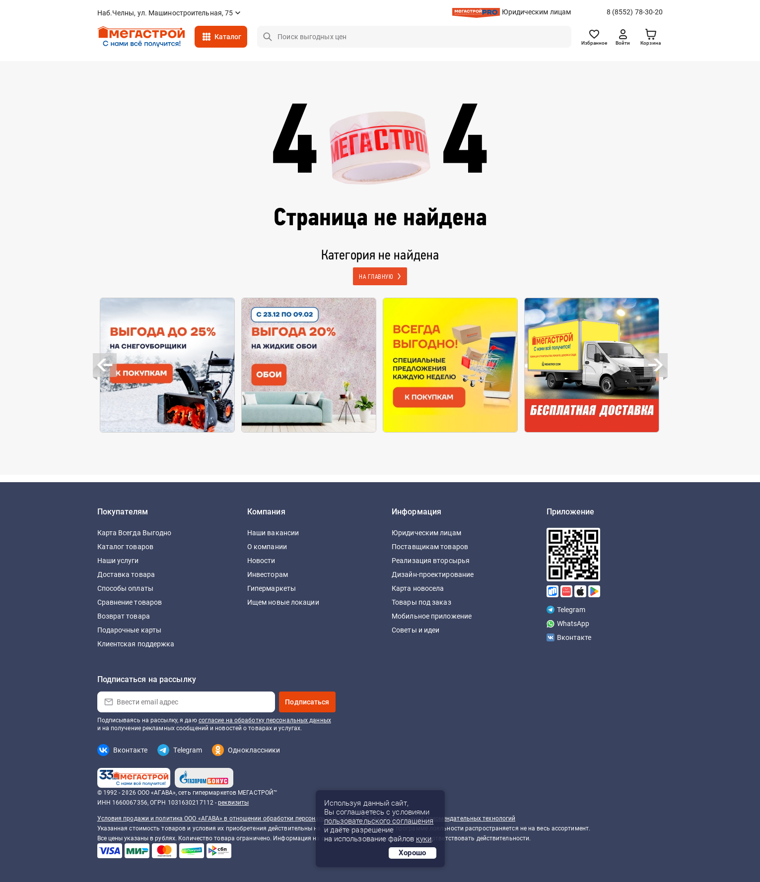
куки (423, 838)
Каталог (228, 37)
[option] (168, 365)
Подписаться (307, 702)
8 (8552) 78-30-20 (635, 12)
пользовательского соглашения (379, 821)
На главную (377, 277)
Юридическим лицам (536, 12)
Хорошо (412, 852)
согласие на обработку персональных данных (265, 720)
